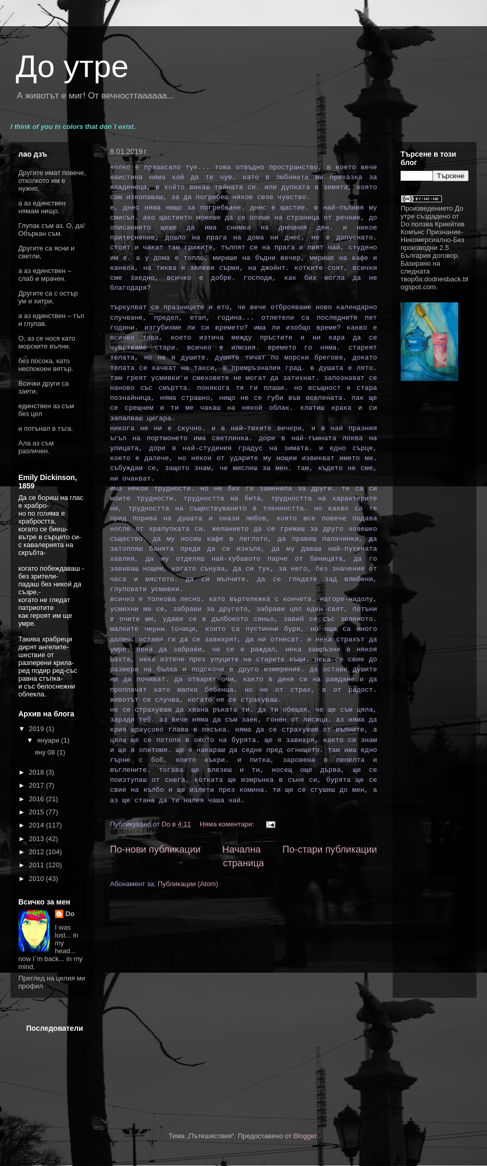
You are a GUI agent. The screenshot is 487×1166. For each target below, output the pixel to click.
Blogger (304, 1136)
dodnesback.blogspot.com (434, 283)
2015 (37, 812)
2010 (37, 878)
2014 (37, 825)
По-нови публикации (155, 849)
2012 (37, 852)
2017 (37, 785)
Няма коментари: (228, 824)
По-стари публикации (329, 849)
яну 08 (46, 752)
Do (69, 914)
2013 (37, 839)
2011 (37, 865)
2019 (37, 729)
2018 (37, 772)
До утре (72, 66)
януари (49, 740)
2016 (37, 799)
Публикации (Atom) (188, 884)
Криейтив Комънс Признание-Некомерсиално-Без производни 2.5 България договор (432, 239)
